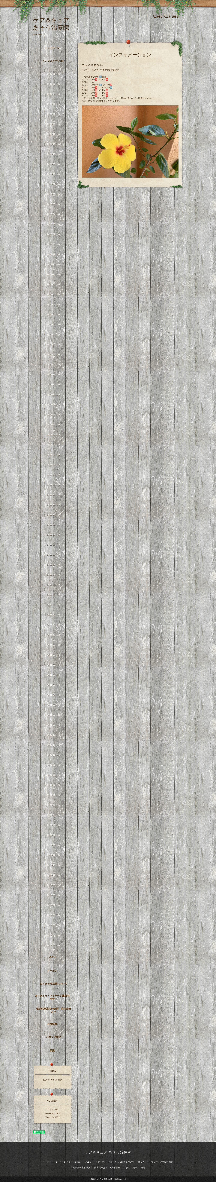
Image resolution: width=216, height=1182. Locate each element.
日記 (52, 1050)
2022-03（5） (54, 585)
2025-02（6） (54, 234)
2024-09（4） (54, 284)
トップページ (52, 48)
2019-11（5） (54, 865)
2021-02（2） (54, 715)
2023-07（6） (54, 424)
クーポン (52, 970)
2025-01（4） (54, 244)
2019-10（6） (54, 875)
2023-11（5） (54, 384)
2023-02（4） (54, 474)
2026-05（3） (54, 84)
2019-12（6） (54, 855)
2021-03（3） (54, 705)
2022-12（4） (54, 494)
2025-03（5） (54, 224)
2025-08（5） (54, 174)
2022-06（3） (54, 554)
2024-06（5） (54, 314)
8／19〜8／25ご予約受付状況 (100, 70)
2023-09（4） (54, 404)
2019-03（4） (54, 945)
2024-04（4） (54, 334)
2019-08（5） (54, 895)
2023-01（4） (54, 484)
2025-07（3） (54, 184)
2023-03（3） (54, 464)
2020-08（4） (54, 775)
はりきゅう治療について (53, 983)
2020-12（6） (54, 735)
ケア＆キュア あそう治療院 (108, 1152)
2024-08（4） (54, 294)
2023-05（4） (54, 444)
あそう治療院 (101, 1179)
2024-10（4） (54, 274)
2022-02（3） (54, 595)
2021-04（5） (54, 695)
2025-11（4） (54, 144)
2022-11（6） (54, 504)
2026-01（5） (54, 124)
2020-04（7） (54, 815)
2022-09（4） (54, 524)
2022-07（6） (54, 544)
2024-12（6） (54, 254)
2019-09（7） (54, 885)
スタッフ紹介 (53, 1037)
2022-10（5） (54, 514)
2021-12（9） (54, 615)
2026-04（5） (54, 94)
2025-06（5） (54, 194)
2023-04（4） (54, 454)
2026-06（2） (54, 74)
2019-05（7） (54, 925)
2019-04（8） (54, 935)
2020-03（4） (54, 825)
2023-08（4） (54, 414)
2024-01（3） (54, 364)
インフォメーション (53, 60)
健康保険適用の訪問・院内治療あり (53, 1010)
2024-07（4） (54, 304)
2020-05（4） (54, 805)
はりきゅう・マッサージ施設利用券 (52, 997)
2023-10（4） (54, 394)
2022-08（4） (54, 534)
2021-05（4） (54, 685)
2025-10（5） (54, 154)
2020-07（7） (54, 785)
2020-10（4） (54, 755)
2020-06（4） (54, 795)
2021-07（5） (54, 665)
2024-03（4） (54, 344)
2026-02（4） (54, 114)
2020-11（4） (54, 745)
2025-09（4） (54, 164)
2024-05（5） (54, 324)
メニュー (54, 957)
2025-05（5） (54, 204)
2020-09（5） (54, 765)
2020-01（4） (54, 845)
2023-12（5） (54, 374)
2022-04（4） (54, 575)
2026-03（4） (54, 104)
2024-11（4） (54, 264)
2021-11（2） (54, 625)
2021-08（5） (54, 655)
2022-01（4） (54, 605)
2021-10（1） (54, 635)
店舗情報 (52, 1024)
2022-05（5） (54, 564)
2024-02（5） (54, 354)
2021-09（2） (54, 645)
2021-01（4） (54, 725)
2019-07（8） (54, 905)
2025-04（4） (54, 214)
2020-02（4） (54, 835)
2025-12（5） (54, 134)
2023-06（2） (54, 434)
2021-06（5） (54, 675)
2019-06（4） (54, 915)
